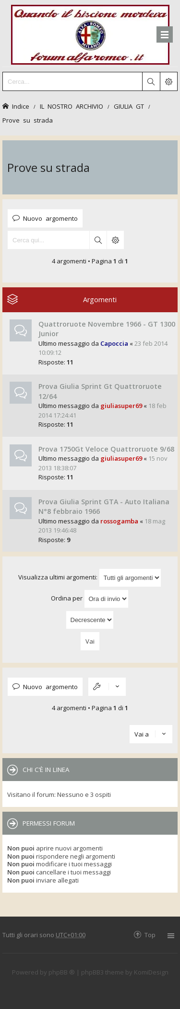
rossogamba (119, 521)
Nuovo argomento (50, 218)
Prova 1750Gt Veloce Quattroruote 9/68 (106, 448)
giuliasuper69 (121, 405)
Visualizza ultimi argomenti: (89, 577)
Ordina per (90, 599)
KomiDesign (151, 972)
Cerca (98, 240)
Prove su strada (27, 120)
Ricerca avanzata (115, 240)
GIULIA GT (129, 106)
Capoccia (114, 343)
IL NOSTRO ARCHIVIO (71, 106)
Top (150, 934)
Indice (20, 106)
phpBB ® (61, 972)
